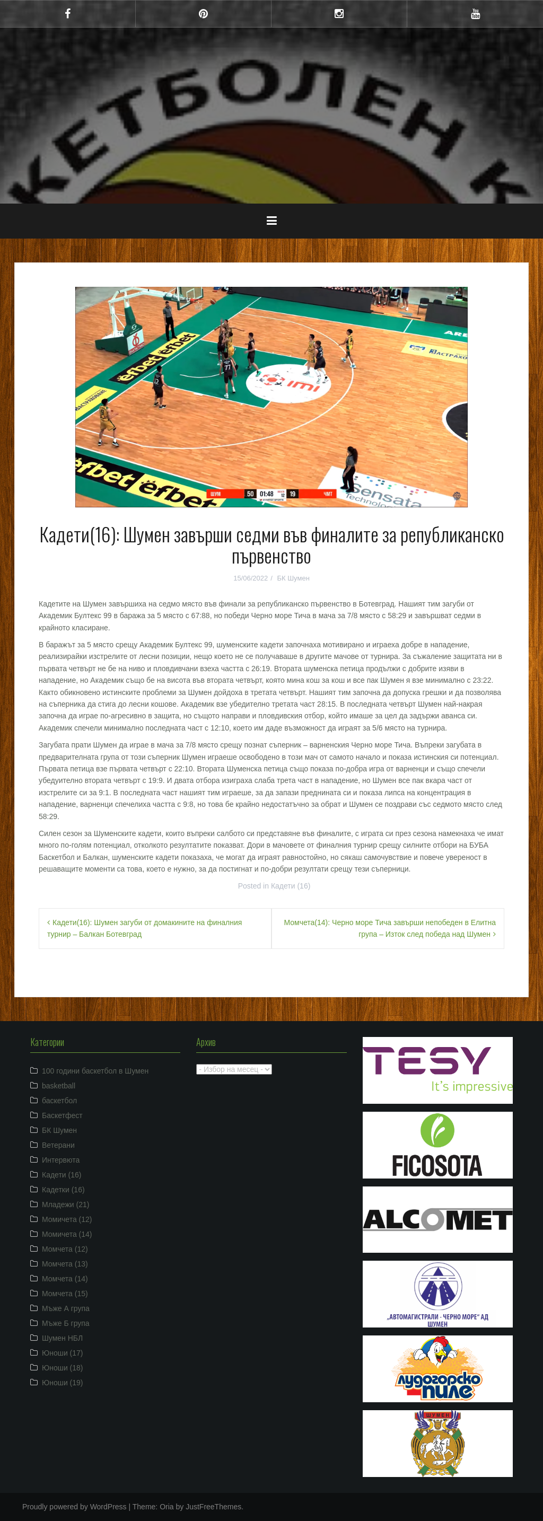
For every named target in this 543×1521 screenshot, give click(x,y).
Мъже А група (66, 1308)
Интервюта (61, 1160)
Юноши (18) (62, 1368)
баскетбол (59, 1100)
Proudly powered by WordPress (74, 1506)
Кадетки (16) (63, 1189)
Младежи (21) (65, 1204)
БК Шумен (293, 578)
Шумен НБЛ (62, 1338)
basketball (58, 1086)
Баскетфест (62, 1115)
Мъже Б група (66, 1323)
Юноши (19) (62, 1382)
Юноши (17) (62, 1353)
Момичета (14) (67, 1234)
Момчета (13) (65, 1264)
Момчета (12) (65, 1249)
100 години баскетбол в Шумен (95, 1071)
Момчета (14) (65, 1278)
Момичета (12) (67, 1219)
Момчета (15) (65, 1293)
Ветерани (58, 1145)
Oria (166, 1506)
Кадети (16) (290, 886)
